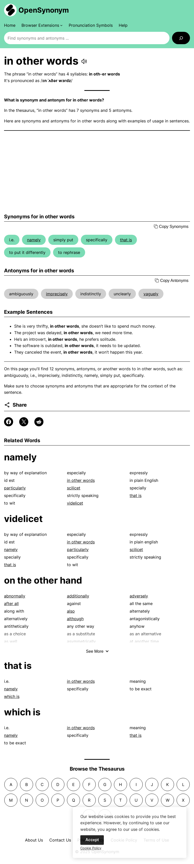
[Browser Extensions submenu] (42, 25)
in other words (81, 480)
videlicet (75, 503)
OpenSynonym (43, 10)
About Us (34, 840)
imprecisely (57, 293)
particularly (15, 487)
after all (11, 603)
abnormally (14, 595)
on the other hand (43, 580)
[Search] (181, 38)
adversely (139, 595)
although (75, 618)
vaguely (150, 293)
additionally (78, 595)
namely (34, 239)
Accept (92, 843)
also (71, 611)
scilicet (73, 487)
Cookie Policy (90, 852)
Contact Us (60, 840)
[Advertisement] (97, 172)
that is (126, 239)
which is (11, 696)
